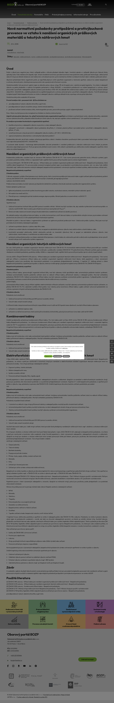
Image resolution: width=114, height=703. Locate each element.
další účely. (65, 348)
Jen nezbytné (57, 356)
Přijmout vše (48, 356)
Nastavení (66, 356)
